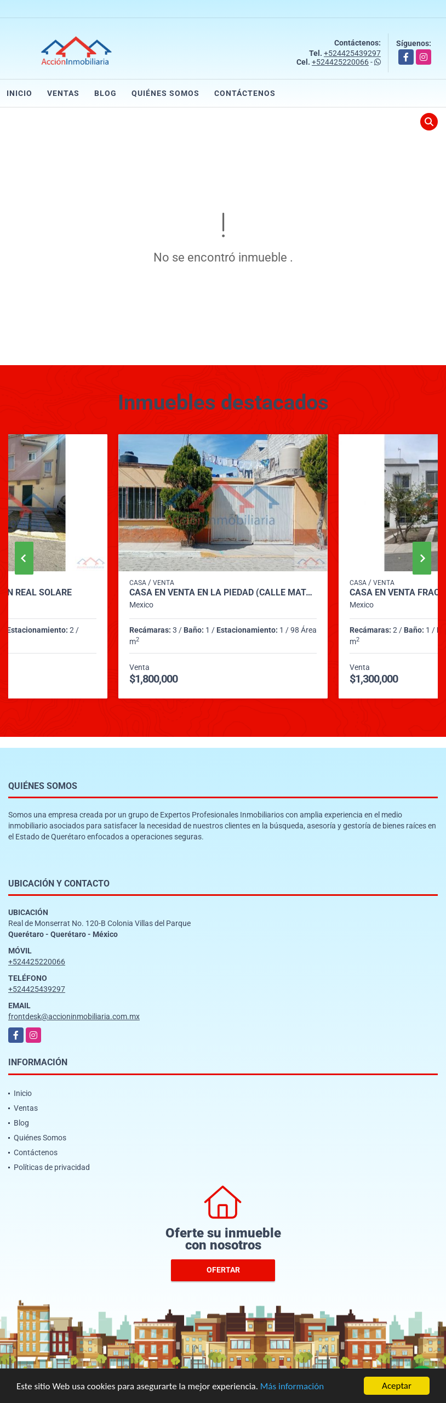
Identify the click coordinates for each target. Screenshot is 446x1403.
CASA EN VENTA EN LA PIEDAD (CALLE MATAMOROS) (223, 592)
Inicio (19, 93)
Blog (105, 93)
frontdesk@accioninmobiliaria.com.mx (74, 1016)
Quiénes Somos (165, 93)
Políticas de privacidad (52, 1167)
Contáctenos (245, 93)
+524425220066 (340, 62)
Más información (292, 1386)
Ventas (63, 93)
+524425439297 (352, 53)
